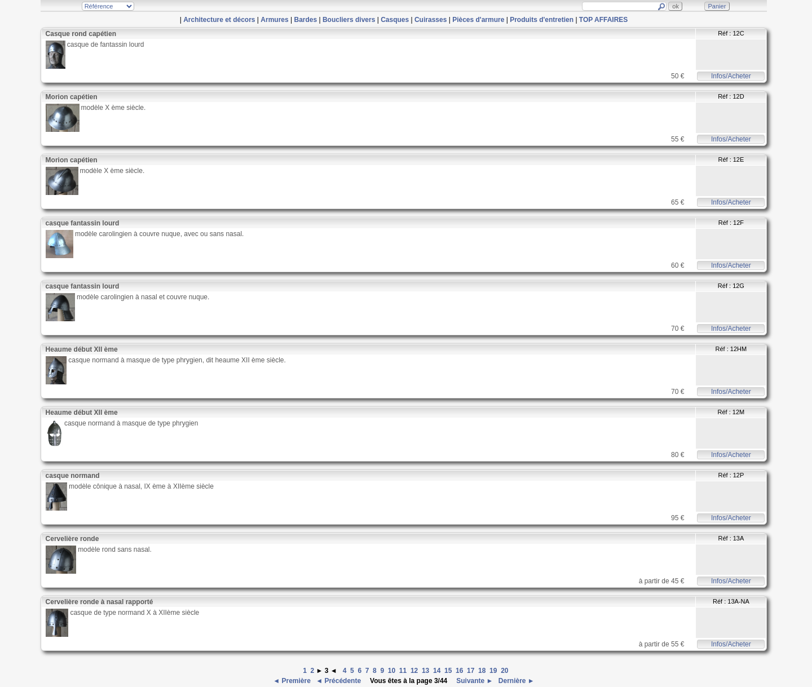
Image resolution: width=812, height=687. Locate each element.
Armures (274, 20)
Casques (395, 20)
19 (493, 671)
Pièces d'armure (478, 20)
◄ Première (292, 681)
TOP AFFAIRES (603, 20)
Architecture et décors (219, 20)
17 (470, 671)
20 (504, 671)
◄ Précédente (339, 681)
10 (391, 671)
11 (403, 671)
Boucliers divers (349, 20)
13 (425, 671)
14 (436, 671)
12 (414, 671)
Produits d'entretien (541, 20)
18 (482, 671)
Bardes (305, 20)
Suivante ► (473, 681)
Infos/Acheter (731, 76)
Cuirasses (430, 20)
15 (448, 671)
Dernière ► (516, 681)
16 (459, 671)
